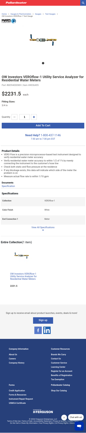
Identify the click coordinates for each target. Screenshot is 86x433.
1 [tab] (43, 63)
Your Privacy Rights (46, 423)
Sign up (43, 320)
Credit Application (17, 390)
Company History (16, 363)
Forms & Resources (17, 395)
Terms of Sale (27, 421)
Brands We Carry (58, 354)
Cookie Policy (73, 421)
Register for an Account (61, 371)
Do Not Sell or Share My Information (24, 423)
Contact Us (56, 359)
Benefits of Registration (61, 375)
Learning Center (58, 367)
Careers (12, 359)
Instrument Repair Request (21, 399)
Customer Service (59, 363)
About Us (13, 354)
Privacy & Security (59, 421)
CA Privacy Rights (61, 423)
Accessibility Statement (43, 421)
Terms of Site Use (14, 421)
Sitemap (73, 423)
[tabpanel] (43, 41)
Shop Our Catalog (59, 390)
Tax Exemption (57, 379)
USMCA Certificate (17, 403)
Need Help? (32, 135)
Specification (8, 186)
